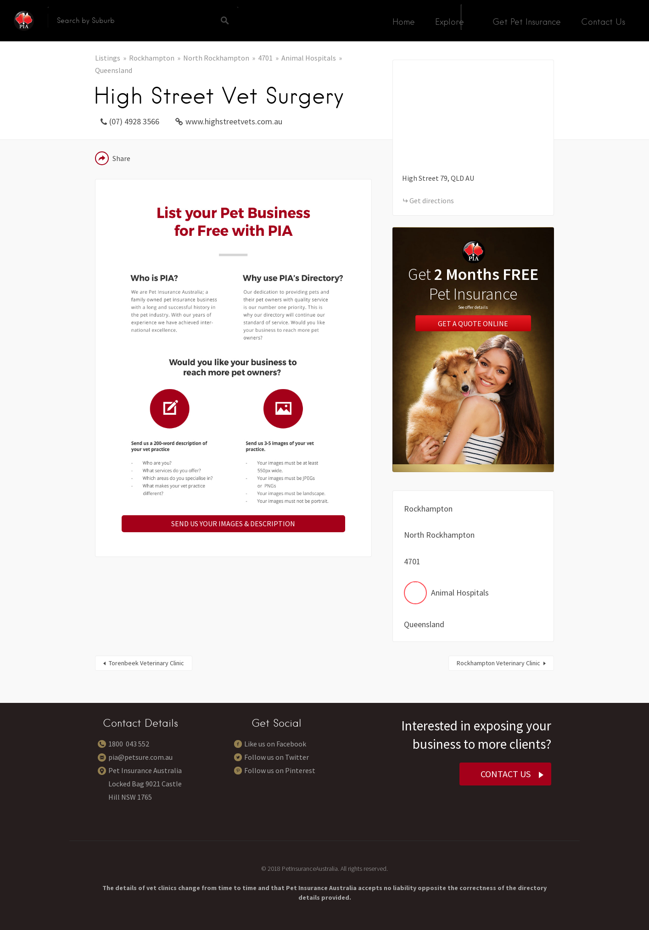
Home (403, 22)
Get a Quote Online (473, 323)
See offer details (473, 307)
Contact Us (603, 22)
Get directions (431, 200)
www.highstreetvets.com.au (233, 121)
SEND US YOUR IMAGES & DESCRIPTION (233, 523)
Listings (107, 57)
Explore (449, 22)
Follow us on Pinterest (279, 770)
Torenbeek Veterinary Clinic (146, 663)
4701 (265, 57)
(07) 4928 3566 (134, 121)
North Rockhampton (216, 57)
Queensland (113, 70)
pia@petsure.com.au (140, 757)
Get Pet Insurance (526, 22)
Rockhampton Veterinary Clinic (498, 663)
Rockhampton (151, 57)
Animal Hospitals (308, 57)
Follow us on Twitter (276, 757)
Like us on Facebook (275, 743)
